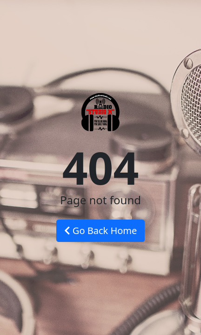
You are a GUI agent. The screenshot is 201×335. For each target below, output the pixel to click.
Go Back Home (100, 230)
